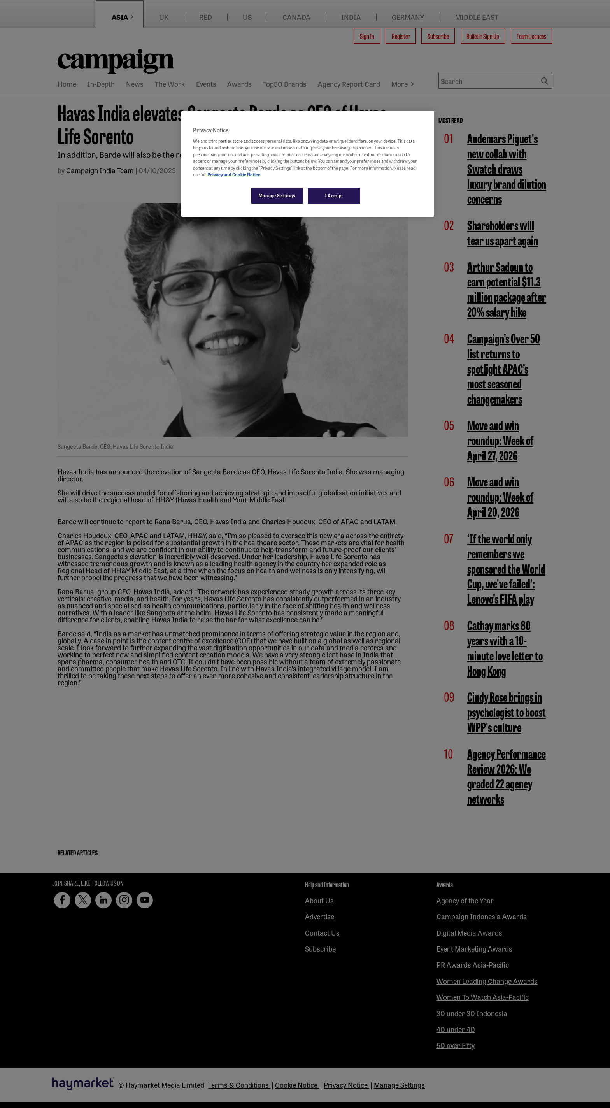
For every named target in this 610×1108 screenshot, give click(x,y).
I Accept (334, 195)
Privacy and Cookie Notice (233, 174)
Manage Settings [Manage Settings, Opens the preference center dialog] (277, 195)
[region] (307, 164)
